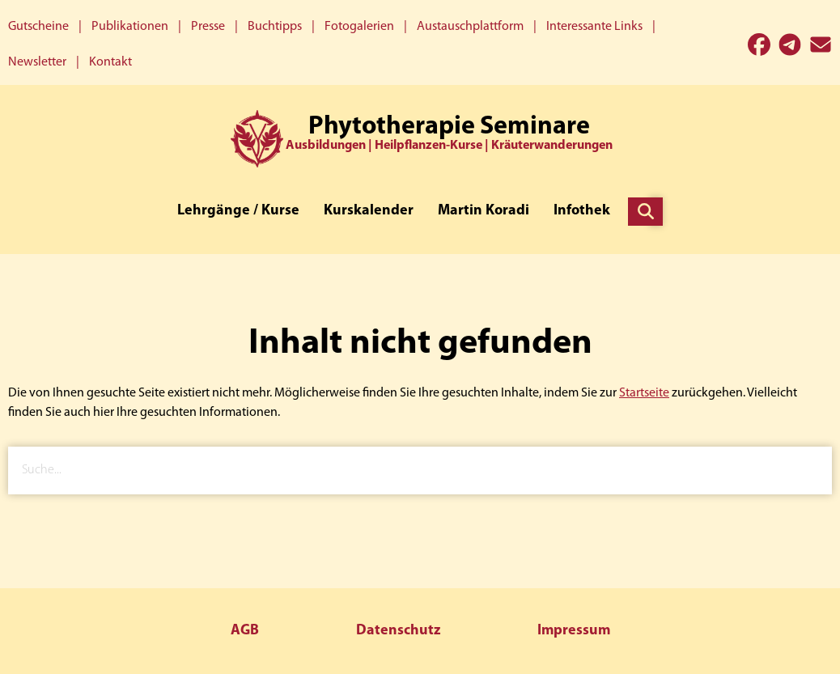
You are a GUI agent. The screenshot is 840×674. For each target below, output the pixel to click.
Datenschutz (398, 630)
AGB (245, 630)
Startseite (644, 393)
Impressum (573, 630)
